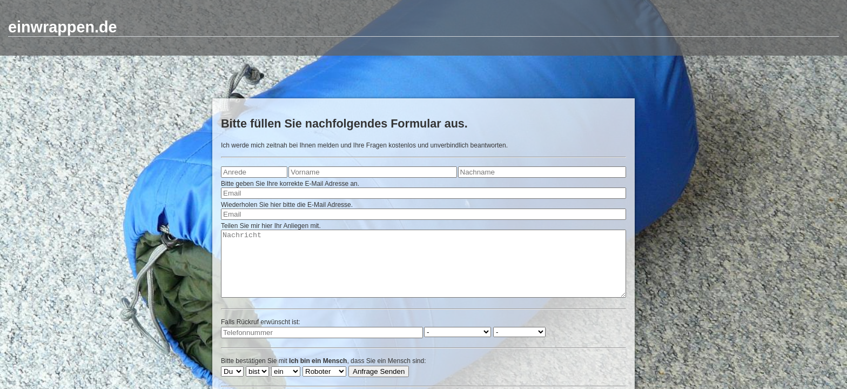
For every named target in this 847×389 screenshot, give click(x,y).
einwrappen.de (62, 27)
